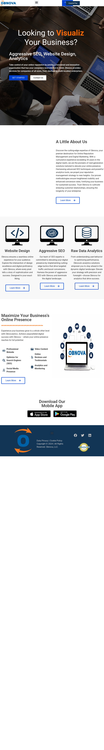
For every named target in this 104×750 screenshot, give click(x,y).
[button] (36, 2)
